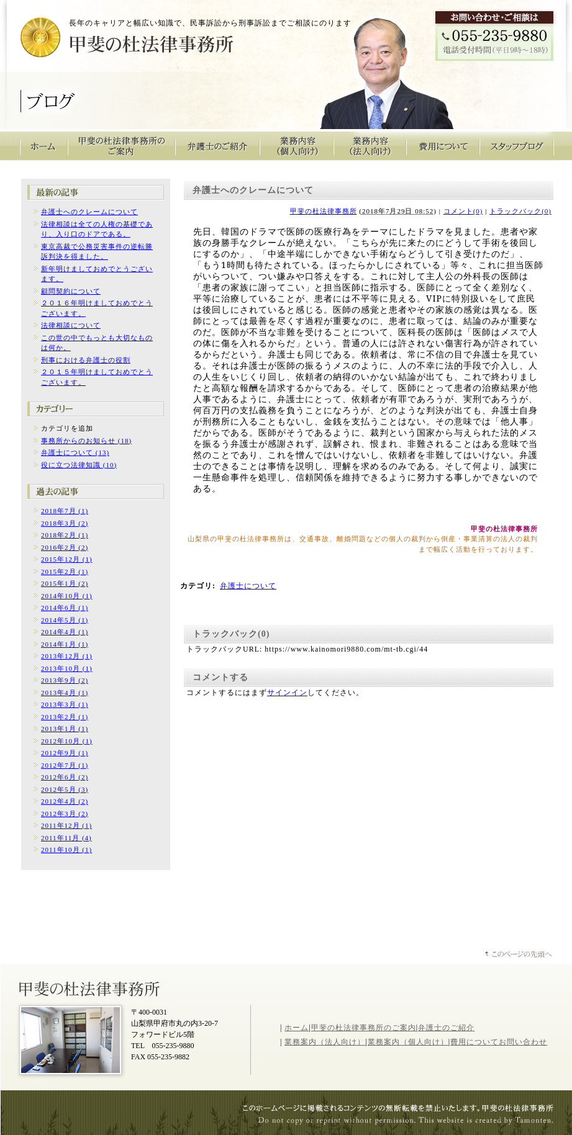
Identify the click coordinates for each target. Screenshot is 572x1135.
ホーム (296, 1027)
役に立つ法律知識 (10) (79, 465)
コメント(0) (463, 211)
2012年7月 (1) (64, 765)
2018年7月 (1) (64, 510)
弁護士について (248, 585)
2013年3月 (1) (64, 704)
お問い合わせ (523, 1042)
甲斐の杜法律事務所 (106, 41)
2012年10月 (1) (67, 741)
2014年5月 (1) (64, 620)
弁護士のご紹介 (217, 146)
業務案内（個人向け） (408, 1042)
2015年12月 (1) (67, 559)
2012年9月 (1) (64, 752)
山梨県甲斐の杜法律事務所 (90, 988)
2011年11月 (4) (66, 837)
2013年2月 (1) (64, 716)
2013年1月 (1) (64, 728)
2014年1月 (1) (64, 644)
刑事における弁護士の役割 (85, 360)
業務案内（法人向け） (324, 1042)
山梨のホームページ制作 (404, 1122)
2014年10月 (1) (67, 595)
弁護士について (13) (75, 452)
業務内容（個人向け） (297, 146)
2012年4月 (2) (64, 801)
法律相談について (71, 325)
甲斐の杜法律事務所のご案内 (121, 146)
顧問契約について (71, 291)
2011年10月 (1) (66, 849)
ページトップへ (519, 955)
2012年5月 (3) (64, 789)
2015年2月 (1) (64, 571)
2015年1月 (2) (64, 583)
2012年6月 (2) (64, 777)
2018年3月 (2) (64, 523)
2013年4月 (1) (64, 692)
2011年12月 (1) (66, 825)
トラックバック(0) (520, 211)
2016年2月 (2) (64, 547)
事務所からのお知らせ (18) (86, 440)
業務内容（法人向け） (370, 146)
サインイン (287, 692)
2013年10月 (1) (67, 668)
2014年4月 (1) (64, 631)
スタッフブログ (517, 146)
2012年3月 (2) (64, 813)
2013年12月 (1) (67, 656)
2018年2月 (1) (64, 535)
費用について (443, 146)
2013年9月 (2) (64, 680)
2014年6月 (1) (64, 607)
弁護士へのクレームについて (89, 211)
